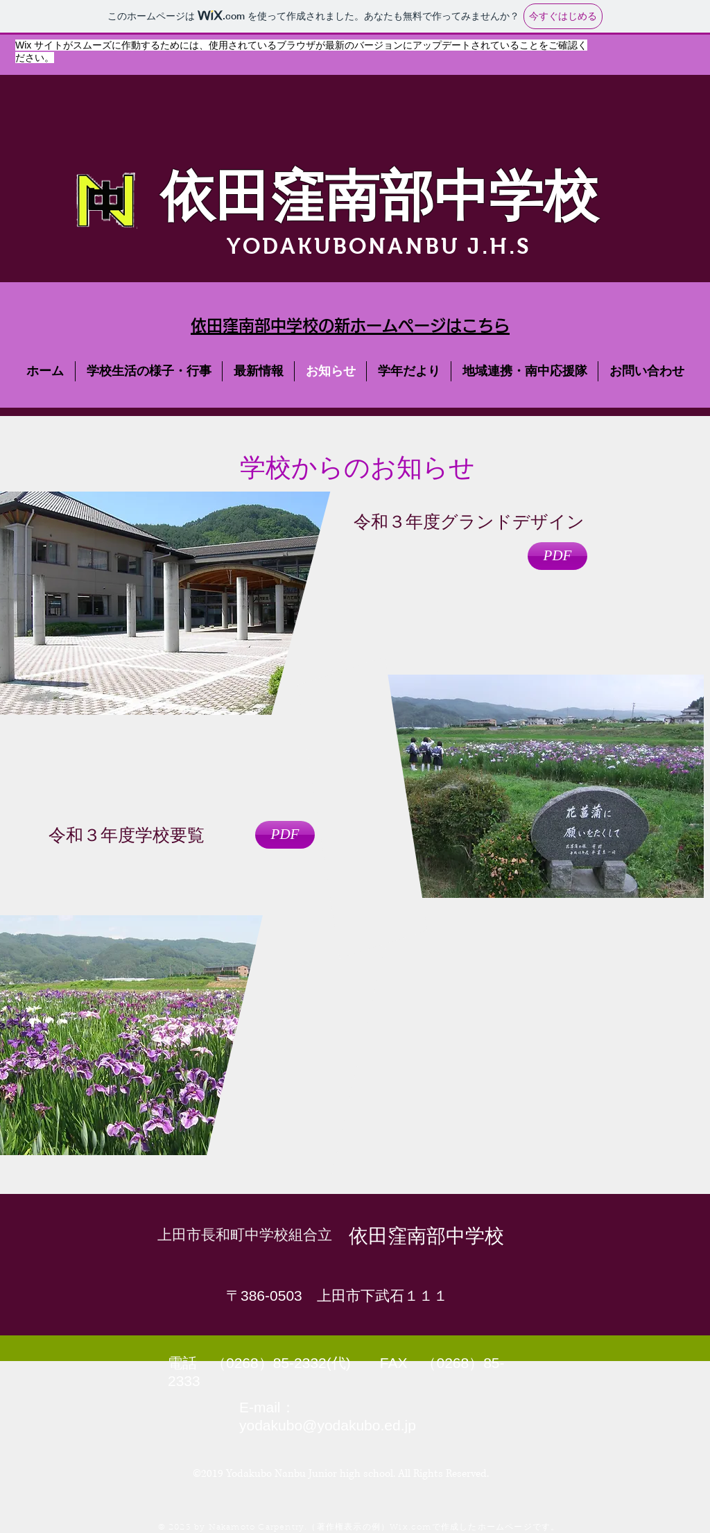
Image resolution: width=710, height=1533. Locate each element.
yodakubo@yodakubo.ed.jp (327, 1425)
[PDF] (557, 556)
